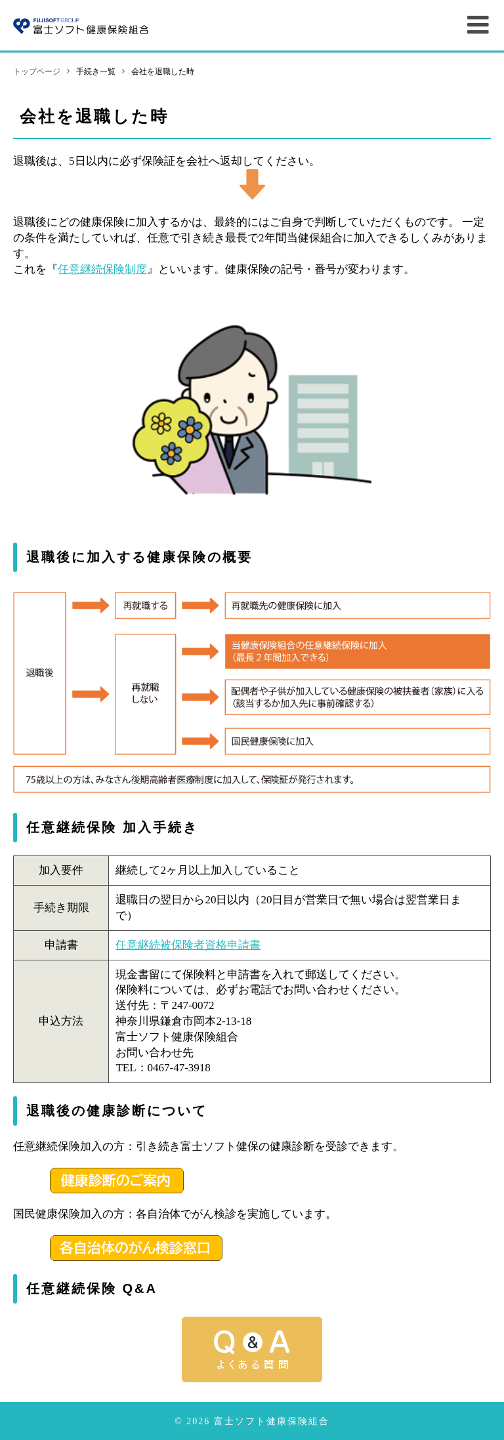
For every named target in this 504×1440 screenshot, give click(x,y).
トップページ (36, 71)
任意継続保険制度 (102, 269)
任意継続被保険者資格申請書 (188, 945)
